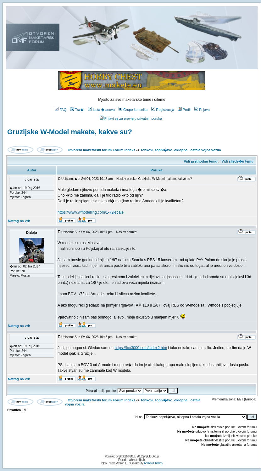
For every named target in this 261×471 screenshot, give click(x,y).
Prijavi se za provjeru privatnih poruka (131, 118)
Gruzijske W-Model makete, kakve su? (69, 132)
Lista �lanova (101, 110)
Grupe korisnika (133, 110)
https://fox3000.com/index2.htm (140, 348)
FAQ (60, 110)
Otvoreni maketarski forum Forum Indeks (101, 150)
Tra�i (77, 110)
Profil (184, 110)
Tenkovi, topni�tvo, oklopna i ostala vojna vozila (181, 150)
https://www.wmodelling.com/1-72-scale (91, 212)
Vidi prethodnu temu (200, 161)
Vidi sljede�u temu (237, 161)
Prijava (202, 110)
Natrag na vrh (19, 221)
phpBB (123, 456)
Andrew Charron (153, 463)
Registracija (162, 110)
